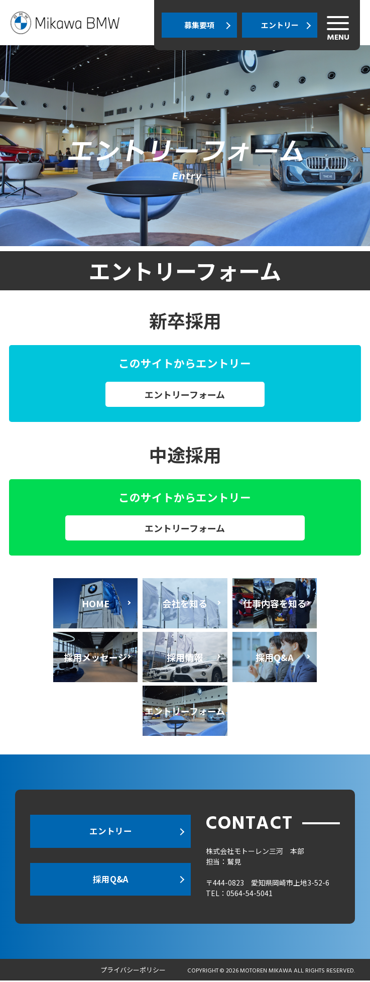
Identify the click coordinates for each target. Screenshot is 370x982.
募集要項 (199, 25)
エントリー (280, 25)
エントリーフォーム (185, 394)
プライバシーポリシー (133, 971)
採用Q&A (110, 882)
